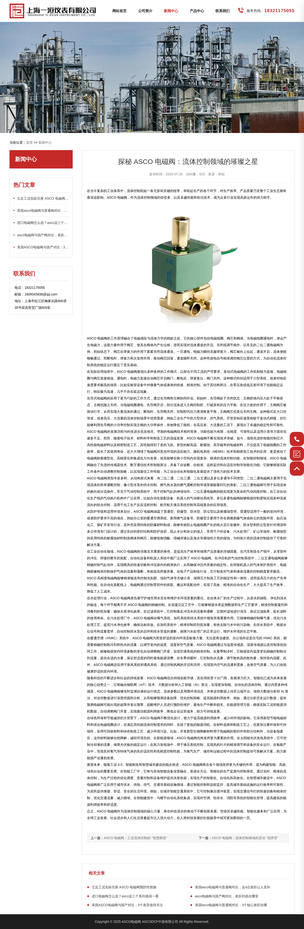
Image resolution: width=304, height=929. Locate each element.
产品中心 (197, 11)
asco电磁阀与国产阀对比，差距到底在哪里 (224, 896)
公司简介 (145, 11)
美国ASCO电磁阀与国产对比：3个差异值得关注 (125, 905)
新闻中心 (171, 11)
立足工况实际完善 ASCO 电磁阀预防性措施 (121, 887)
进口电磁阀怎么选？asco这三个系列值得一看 (123, 896)
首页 (29, 142)
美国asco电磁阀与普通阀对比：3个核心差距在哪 (228, 905)
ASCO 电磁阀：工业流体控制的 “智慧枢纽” (135, 838)
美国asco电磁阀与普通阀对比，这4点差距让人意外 (230, 887)
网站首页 (119, 11)
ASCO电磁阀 (131, 922)
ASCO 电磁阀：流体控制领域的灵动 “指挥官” (245, 838)
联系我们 (222, 11)
